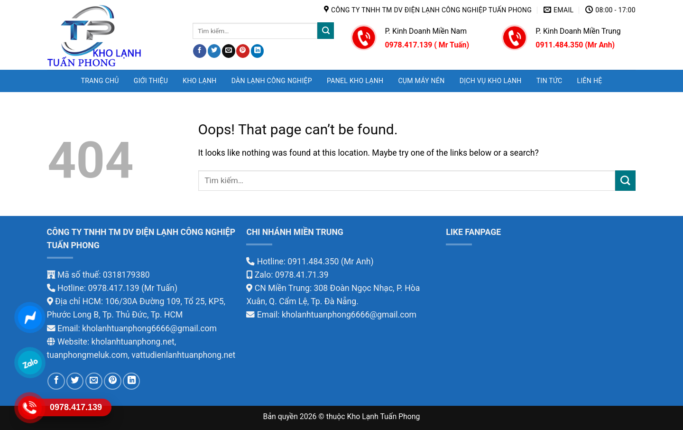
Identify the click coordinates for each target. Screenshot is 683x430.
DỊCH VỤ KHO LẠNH (491, 80)
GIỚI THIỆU (151, 80)
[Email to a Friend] (228, 51)
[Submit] (325, 30)
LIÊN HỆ (589, 80)
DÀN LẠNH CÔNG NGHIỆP (271, 80)
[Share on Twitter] (214, 51)
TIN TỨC (549, 80)
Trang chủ (100, 80)
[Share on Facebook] (199, 51)
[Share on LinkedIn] (257, 51)
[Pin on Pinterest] (242, 51)
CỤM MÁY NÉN (421, 80)
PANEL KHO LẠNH (355, 80)
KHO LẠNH (199, 80)
